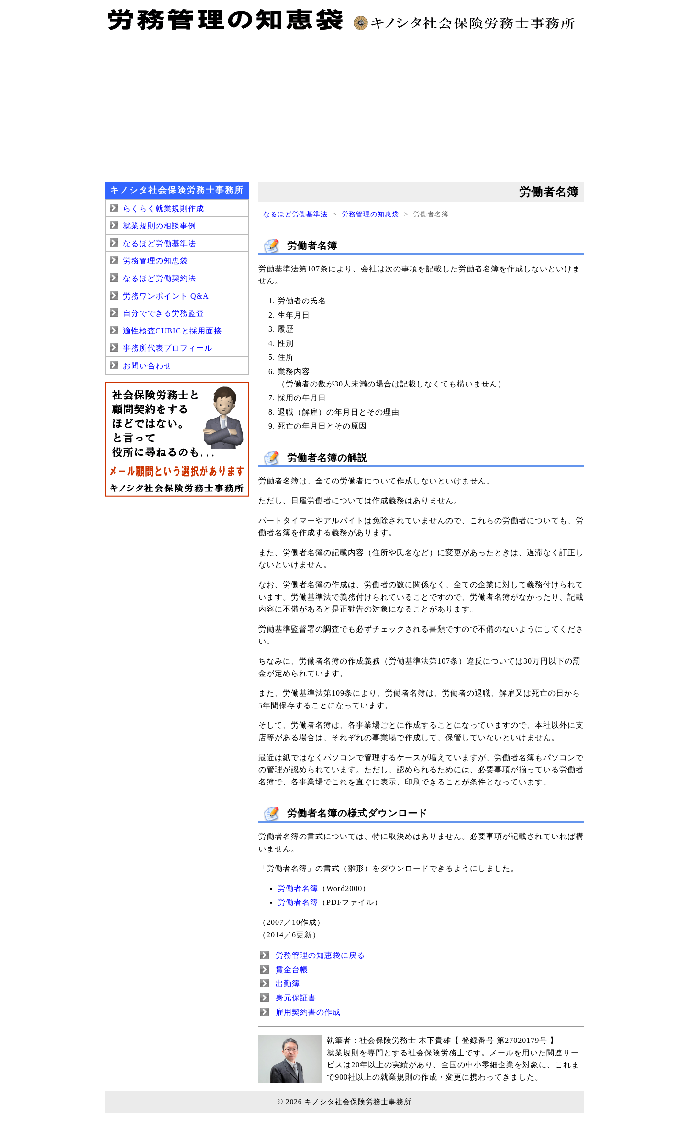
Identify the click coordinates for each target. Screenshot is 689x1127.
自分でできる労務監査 (163, 313)
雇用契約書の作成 (308, 1012)
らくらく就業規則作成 (163, 208)
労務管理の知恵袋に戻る (320, 955)
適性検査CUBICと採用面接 (172, 331)
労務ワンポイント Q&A (166, 296)
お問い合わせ (147, 366)
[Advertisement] (344, 105)
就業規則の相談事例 (159, 226)
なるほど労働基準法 (295, 214)
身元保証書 (296, 998)
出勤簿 (288, 983)
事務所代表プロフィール (167, 348)
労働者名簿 (298, 888)
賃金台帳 (292, 970)
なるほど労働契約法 (159, 278)
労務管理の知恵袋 (370, 214)
